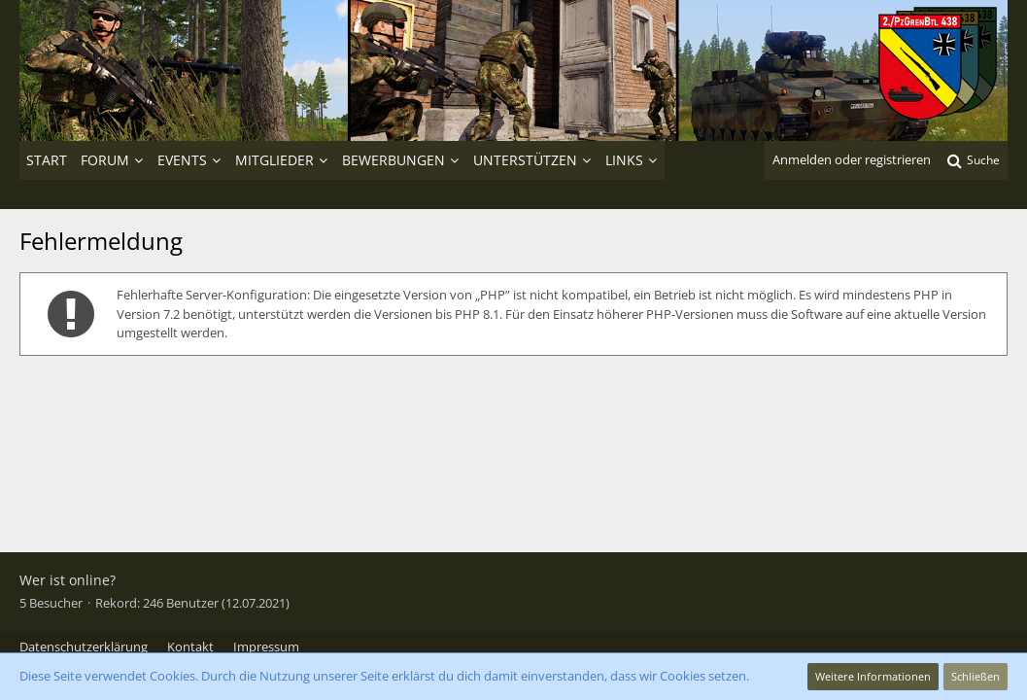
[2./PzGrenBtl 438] (513, 70)
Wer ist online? (67, 580)
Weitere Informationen (873, 676)
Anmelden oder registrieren (851, 159)
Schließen (975, 676)
